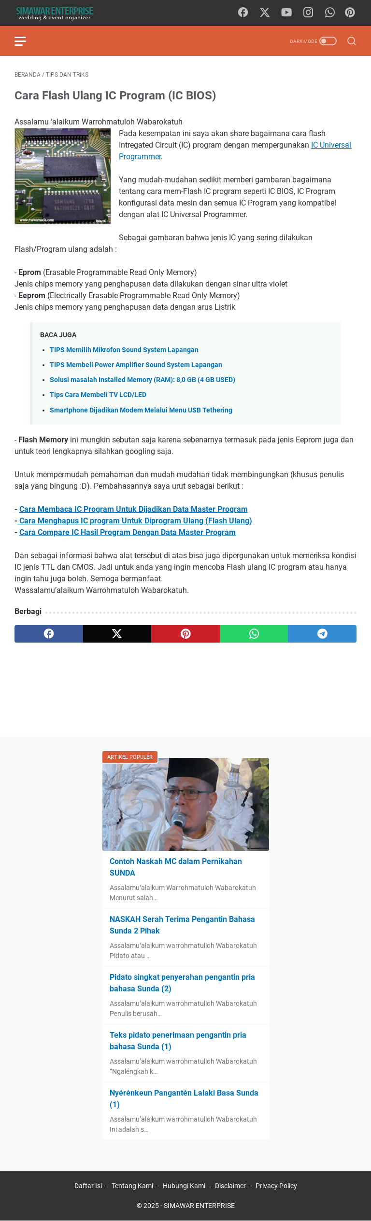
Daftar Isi (88, 1186)
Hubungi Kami (184, 1186)
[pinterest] (185, 634)
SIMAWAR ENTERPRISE (199, 1205)
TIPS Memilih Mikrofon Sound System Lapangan (124, 350)
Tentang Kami (132, 1186)
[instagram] (308, 13)
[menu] (26, 41)
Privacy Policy (276, 1186)
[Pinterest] (350, 13)
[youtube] (286, 13)
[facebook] (243, 13)
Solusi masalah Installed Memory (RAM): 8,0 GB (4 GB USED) (142, 380)
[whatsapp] (330, 13)
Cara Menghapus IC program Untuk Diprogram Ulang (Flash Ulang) (134, 520)
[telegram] (322, 634)
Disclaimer (230, 1186)
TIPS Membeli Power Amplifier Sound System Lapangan (136, 365)
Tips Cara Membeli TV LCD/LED (98, 395)
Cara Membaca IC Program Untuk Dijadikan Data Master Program (133, 509)
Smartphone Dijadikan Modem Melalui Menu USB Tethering (141, 410)
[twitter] (264, 13)
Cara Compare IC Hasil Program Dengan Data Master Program (127, 532)
